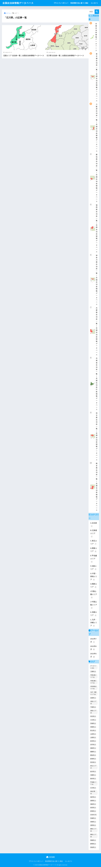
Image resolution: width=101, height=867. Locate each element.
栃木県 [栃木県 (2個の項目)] (93, 771)
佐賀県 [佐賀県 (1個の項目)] (93, 698)
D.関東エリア (93, 550)
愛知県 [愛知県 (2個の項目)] (93, 755)
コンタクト (94, 3)
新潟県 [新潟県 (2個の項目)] (93, 758)
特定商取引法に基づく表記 (79, 3)
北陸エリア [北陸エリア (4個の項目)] (93, 702)
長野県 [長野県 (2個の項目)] (93, 825)
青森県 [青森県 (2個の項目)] (93, 840)
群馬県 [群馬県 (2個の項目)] (93, 811)
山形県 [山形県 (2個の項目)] (93, 734)
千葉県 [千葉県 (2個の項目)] (93, 707)
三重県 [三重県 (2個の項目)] (93, 671)
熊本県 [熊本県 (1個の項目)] (93, 778)
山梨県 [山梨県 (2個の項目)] (93, 737)
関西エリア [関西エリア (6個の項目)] (93, 835)
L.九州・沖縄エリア (93, 623)
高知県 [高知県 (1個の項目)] (93, 847)
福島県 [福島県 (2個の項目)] (93, 804)
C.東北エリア (93, 542)
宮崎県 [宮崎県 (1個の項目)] (93, 727)
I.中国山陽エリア (93, 594)
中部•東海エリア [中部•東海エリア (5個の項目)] (93, 687)
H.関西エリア (93, 585)
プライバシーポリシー (61, 3)
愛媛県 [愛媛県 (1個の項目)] (93, 751)
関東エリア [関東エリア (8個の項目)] (93, 830)
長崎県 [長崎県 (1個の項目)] (93, 821)
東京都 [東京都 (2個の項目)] (93, 762)
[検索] (97, 11)
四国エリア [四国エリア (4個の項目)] (93, 712)
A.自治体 (93, 524)
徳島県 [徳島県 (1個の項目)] (93, 748)
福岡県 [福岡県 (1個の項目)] (93, 800)
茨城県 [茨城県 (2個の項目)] (93, 818)
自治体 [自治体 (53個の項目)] (93, 814)
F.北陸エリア (93, 567)
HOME (50, 857)
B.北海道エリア (93, 533)
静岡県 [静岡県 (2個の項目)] (93, 843)
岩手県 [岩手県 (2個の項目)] (93, 744)
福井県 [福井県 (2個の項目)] (93, 797)
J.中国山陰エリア (93, 605)
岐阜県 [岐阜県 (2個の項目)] (93, 741)
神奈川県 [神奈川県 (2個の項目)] (92, 792)
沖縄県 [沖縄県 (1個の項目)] (93, 775)
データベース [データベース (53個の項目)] (93, 667)
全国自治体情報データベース (18, 3)
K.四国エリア (93, 613)
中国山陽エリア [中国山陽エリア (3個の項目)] (93, 682)
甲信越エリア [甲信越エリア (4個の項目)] (93, 783)
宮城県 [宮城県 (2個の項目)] (93, 723)
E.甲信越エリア (93, 559)
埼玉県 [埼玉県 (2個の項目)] (93, 716)
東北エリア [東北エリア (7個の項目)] (93, 767)
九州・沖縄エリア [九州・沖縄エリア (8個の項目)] (93, 693)
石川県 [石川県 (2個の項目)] (93, 788)
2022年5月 (93, 655)
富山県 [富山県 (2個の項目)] (93, 730)
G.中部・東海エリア (93, 577)
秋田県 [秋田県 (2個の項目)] (93, 807)
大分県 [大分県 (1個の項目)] (93, 720)
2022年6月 (93, 648)
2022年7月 (93, 640)
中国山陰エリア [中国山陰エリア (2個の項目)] (93, 676)
